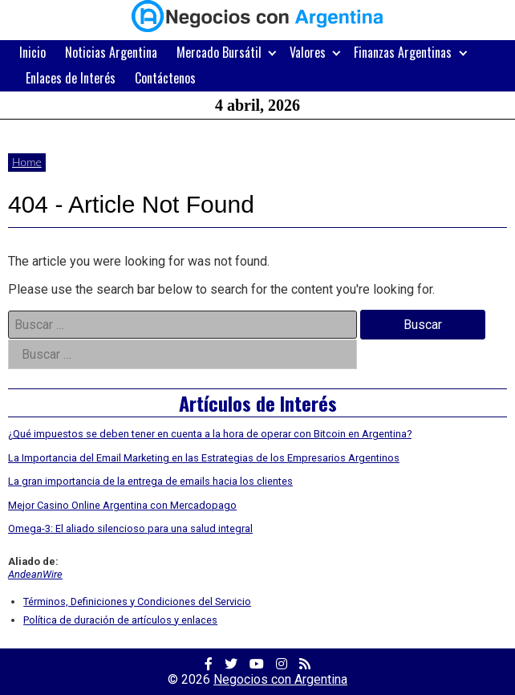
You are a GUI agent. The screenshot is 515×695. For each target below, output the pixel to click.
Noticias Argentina (111, 52)
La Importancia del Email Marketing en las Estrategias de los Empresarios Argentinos (203, 458)
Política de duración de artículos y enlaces (120, 620)
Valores (308, 52)
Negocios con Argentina (280, 679)
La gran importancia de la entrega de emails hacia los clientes (150, 481)
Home (27, 162)
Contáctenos (165, 77)
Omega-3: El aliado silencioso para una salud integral (130, 528)
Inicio (32, 52)
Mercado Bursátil (219, 52)
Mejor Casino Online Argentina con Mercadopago (122, 505)
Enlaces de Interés (71, 77)
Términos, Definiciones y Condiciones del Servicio (137, 601)
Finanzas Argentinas (403, 52)
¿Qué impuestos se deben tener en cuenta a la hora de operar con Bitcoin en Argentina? (210, 434)
